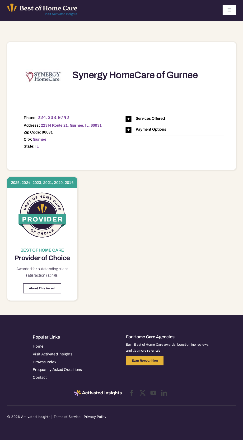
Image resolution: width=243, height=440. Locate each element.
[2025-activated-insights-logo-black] (98, 391)
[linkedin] (164, 393)
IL (37, 146)
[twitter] (142, 393)
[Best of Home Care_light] (42, 5)
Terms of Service (67, 417)
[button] (175, 118)
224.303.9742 (53, 117)
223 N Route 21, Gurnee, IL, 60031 (71, 125)
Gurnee (39, 139)
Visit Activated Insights (61, 14)
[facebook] (132, 393)
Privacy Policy (95, 417)
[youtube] (153, 393)
